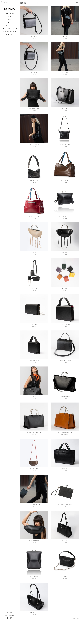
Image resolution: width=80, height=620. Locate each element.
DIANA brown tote (64, 180)
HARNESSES (9, 35)
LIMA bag (34, 396)
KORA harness (34, 288)
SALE (9, 16)
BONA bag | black (34, 180)
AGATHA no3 (64, 36)
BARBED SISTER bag (34, 144)
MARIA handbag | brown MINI (65, 432)
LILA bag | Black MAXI (64, 324)
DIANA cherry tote (34, 216)
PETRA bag (64, 540)
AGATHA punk (65, 72)
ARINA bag (64, 108)
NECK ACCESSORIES (9, 32)
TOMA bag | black (34, 612)
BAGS (9, 19)
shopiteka (76, 618)
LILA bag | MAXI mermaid (65, 360)
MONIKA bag (64, 468)
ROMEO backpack (34, 576)
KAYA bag (34, 252)
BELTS (9, 22)
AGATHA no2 (34, 36)
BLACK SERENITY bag (65, 144)
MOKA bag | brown (34, 468)
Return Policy (9, 613)
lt (6, 2)
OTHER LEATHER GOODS (9, 28)
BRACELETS (9, 25)
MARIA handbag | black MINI (34, 432)
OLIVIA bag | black (34, 540)
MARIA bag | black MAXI (65, 396)
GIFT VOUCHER (9, 13)
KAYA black (64, 252)
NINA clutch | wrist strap (65, 504)
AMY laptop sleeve (34, 108)
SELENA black (65, 576)
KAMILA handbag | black (65, 216)
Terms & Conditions (9, 615)
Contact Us (9, 612)
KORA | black (34, 324)
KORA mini (64, 288)
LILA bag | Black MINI (34, 360)
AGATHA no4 (34, 72)
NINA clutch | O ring (34, 504)
